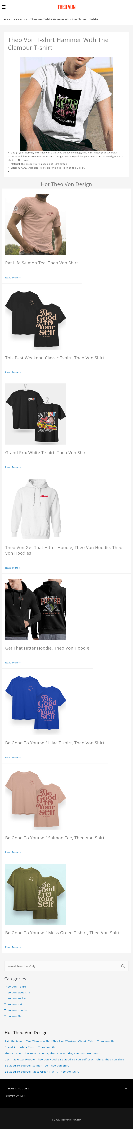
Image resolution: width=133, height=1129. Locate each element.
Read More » (13, 277)
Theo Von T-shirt (20, 19)
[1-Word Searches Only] (61, 966)
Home (7, 19)
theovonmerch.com (71, 1119)
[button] (5, 7)
